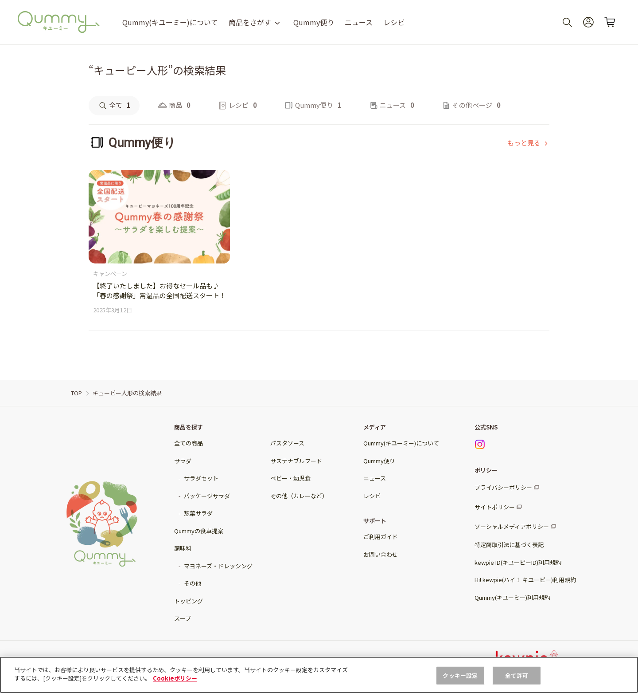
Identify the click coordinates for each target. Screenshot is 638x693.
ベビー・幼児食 (290, 478)
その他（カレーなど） (299, 496)
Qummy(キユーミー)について (170, 22)
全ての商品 (188, 443)
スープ (182, 618)
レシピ (394, 22)
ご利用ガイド (380, 536)
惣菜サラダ (198, 513)
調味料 (182, 548)
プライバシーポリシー (503, 487)
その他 (192, 583)
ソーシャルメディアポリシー (512, 526)
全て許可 (517, 675)
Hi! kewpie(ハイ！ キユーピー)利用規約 (525, 579)
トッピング (188, 601)
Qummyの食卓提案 (198, 531)
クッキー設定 (460, 675)
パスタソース (287, 443)
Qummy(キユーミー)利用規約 (512, 597)
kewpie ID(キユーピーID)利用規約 (518, 562)
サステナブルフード (296, 461)
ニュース (359, 22)
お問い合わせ (380, 554)
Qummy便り (313, 22)
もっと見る (524, 142)
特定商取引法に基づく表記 (509, 544)
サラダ (182, 461)
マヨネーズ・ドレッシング (218, 566)
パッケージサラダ (207, 496)
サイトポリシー (495, 507)
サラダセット (201, 478)
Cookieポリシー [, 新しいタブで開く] (175, 678)
